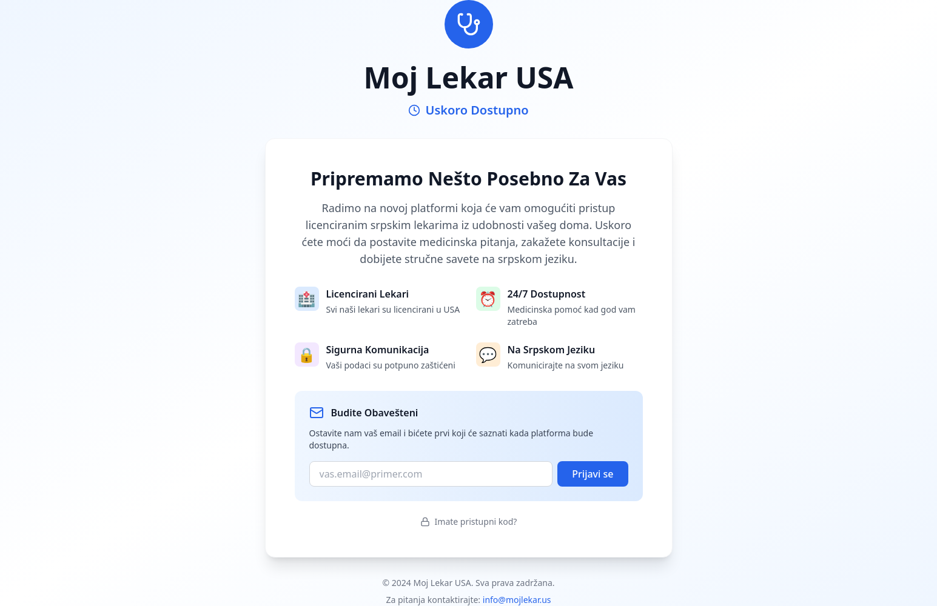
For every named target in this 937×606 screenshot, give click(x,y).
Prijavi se (592, 474)
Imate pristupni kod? (468, 521)
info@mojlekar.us (517, 599)
